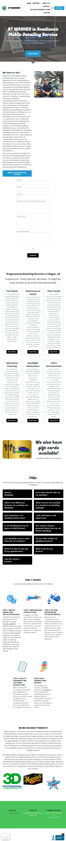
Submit (33, 255)
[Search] (52, 8)
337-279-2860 (14, 813)
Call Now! (59, 8)
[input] (33, 183)
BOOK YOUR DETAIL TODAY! (17, 173)
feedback (47, 690)
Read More (12, 352)
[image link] (17, 450)
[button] (17, 494)
